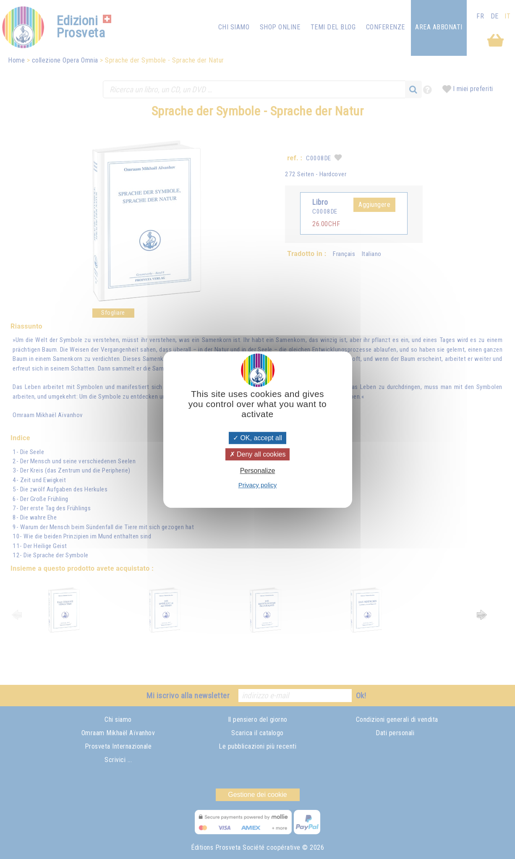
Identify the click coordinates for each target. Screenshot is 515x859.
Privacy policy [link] (257, 484)
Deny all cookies (258, 454)
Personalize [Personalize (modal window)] (257, 470)
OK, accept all (257, 437)
